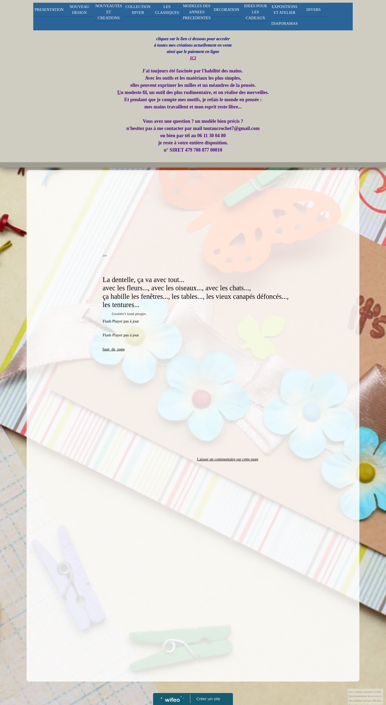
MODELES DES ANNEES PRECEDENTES (197, 12)
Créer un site (208, 698)
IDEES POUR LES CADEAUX (255, 12)
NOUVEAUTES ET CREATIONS (108, 12)
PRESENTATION (49, 9)
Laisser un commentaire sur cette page (227, 459)
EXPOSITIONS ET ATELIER (284, 10)
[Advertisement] (61, 279)
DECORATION (226, 9)
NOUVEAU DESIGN (79, 10)
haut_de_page (113, 349)
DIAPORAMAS (284, 23)
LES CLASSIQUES (167, 10)
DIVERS (313, 9)
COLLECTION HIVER (137, 10)
